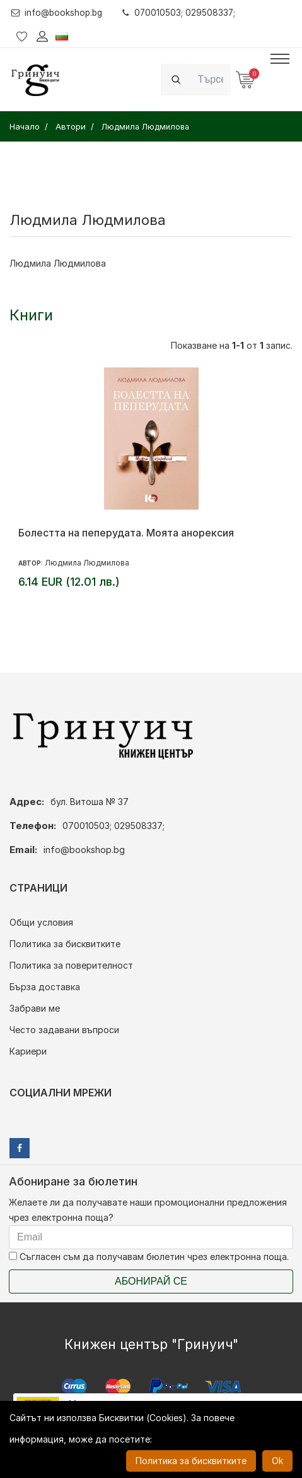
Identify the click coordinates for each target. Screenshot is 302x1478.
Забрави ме (34, 1008)
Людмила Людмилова (87, 562)
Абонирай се (151, 1281)
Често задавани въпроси (64, 1029)
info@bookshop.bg (59, 12)
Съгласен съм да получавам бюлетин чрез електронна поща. (149, 1256)
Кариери (28, 1051)
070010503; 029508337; (184, 12)
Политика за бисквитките (64, 943)
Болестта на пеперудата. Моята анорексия (126, 532)
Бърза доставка (44, 986)
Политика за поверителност (71, 965)
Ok (277, 1460)
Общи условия (41, 922)
